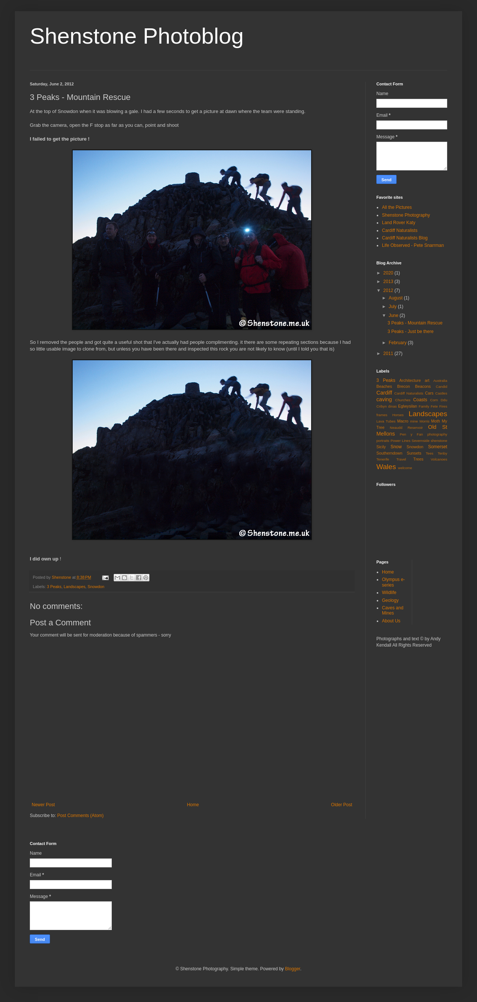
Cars (429, 393)
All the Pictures (397, 207)
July (393, 306)
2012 (389, 290)
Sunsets (414, 453)
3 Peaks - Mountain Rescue (415, 323)
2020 (389, 273)
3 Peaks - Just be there (410, 331)
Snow (396, 446)
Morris (425, 421)
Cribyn (381, 406)
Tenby (442, 453)
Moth (435, 421)
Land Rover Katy (398, 222)
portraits (382, 441)
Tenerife (382, 459)
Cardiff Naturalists (399, 230)
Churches (402, 400)
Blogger (292, 968)
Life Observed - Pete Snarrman (413, 245)
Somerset (437, 446)
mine (414, 421)
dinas (392, 406)
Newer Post (43, 804)
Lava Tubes (385, 421)
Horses (398, 415)
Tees (429, 453)
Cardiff (384, 393)
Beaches (384, 386)
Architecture (410, 380)
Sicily (381, 447)
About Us (391, 620)
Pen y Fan (411, 434)
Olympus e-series (393, 582)
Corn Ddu (438, 400)
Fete (434, 406)
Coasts (420, 399)
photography (437, 434)
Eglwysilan (407, 406)
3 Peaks (54, 586)
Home (193, 804)
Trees (418, 459)
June (394, 315)
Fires (443, 406)
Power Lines (400, 441)
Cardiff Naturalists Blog (405, 238)
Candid (441, 386)
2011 (389, 353)
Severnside (420, 441)
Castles (441, 393)
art (427, 380)
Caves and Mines (392, 610)
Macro (402, 421)
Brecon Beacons (414, 386)
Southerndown (389, 453)
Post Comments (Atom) (80, 815)
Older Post (341, 804)
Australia (440, 381)
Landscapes (74, 586)
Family (424, 406)
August (396, 298)
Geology (390, 600)
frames (381, 415)
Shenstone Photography (406, 215)
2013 (389, 281)
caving (384, 399)
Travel (401, 459)
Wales (386, 467)
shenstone (439, 441)
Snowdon (96, 586)
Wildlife (389, 592)
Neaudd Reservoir (406, 427)
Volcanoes (439, 459)
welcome (405, 468)
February (398, 342)
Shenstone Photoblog (137, 35)
